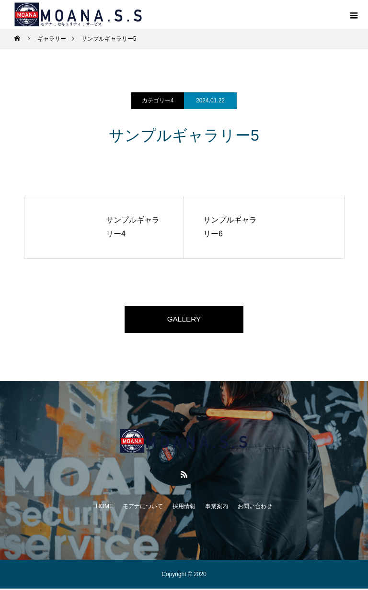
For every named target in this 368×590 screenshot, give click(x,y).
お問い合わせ (255, 507)
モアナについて (143, 507)
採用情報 (184, 507)
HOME (104, 507)
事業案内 (216, 507)
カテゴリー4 (158, 100)
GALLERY (184, 320)
